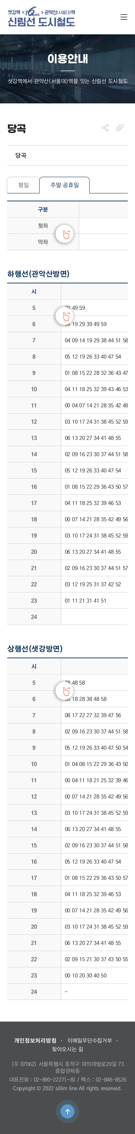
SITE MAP (124, 17)
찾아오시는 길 (67, 1049)
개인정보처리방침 (35, 1040)
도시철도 (41, 16)
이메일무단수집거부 (89, 1040)
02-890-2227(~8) (55, 1079)
